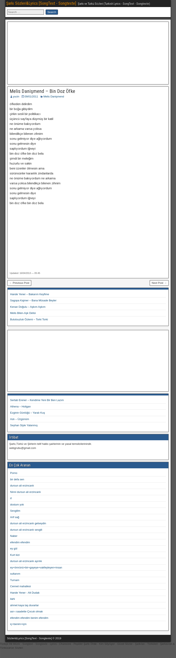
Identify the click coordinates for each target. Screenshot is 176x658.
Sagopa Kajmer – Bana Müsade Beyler (33, 300)
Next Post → (159, 282)
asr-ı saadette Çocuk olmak (26, 611)
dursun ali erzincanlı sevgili (26, 529)
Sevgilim (15, 510)
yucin (16, 96)
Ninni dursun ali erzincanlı (25, 492)
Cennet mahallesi (20, 586)
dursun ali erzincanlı (22, 485)
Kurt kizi (15, 554)
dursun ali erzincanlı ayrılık (26, 561)
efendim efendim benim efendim (29, 617)
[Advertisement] (88, 52)
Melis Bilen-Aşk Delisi (23, 313)
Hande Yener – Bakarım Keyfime (29, 294)
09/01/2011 (31, 96)
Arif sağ (14, 517)
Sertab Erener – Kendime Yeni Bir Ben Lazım (37, 400)
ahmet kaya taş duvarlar (24, 605)
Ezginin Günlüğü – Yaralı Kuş (27, 412)
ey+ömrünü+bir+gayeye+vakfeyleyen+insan (36, 567)
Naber (13, 535)
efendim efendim (20, 542)
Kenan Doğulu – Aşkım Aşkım (27, 306)
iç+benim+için (18, 624)
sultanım (15, 573)
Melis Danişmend (53, 96)
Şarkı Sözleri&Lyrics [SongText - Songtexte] (41, 3)
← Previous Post (19, 282)
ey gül (13, 548)
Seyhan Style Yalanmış (24, 425)
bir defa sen (17, 479)
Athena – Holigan (20, 406)
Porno (13, 473)
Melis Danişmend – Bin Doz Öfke (42, 91)
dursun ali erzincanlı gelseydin (28, 523)
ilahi (12, 598)
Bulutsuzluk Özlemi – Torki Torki (29, 319)
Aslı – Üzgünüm (19, 419)
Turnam (14, 580)
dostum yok (17, 504)
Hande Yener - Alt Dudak (24, 592)
